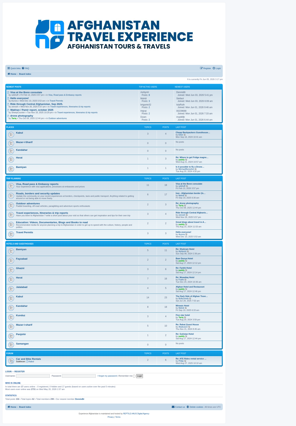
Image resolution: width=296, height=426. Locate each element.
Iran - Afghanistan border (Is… (191, 193)
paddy (182, 159)
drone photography (20, 115)
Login (8, 371)
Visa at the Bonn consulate (24, 92)
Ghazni (20, 268)
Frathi (181, 279)
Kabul (19, 132)
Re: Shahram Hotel (185, 249)
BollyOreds (184, 298)
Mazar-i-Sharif (24, 142)
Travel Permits (56, 101)
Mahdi (181, 195)
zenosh (182, 215)
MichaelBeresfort (186, 169)
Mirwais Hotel (182, 306)
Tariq (181, 205)
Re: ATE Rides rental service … (191, 359)
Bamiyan (21, 167)
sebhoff (182, 186)
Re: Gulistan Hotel (185, 334)
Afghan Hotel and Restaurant (190, 287)
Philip (181, 361)
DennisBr (79, 399)
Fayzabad (21, 258)
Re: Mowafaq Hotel (185, 277)
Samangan (22, 343)
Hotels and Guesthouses (19, 244)
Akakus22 (183, 327)
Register (20, 371)
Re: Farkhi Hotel (184, 268)
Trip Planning (13, 179)
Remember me (127, 376)
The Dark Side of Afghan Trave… (192, 296)
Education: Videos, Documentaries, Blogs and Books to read (52, 222)
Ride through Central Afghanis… (192, 212)
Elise (181, 135)
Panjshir (21, 334)
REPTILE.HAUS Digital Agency (136, 414)
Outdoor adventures (58, 118)
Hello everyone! (18, 98)
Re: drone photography (187, 203)
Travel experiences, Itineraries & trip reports (70, 106)
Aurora (182, 234)
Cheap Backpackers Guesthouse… (193, 132)
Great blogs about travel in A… (191, 222)
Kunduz (20, 315)
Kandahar (22, 149)
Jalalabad (21, 287)
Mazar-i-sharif (24, 324)
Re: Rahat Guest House (187, 324)
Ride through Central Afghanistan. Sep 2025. (35, 104)
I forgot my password (107, 376)
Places (10, 127)
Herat (19, 157)
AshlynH (182, 251)
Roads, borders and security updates (38, 193)
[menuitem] (25, 68)
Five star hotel (183, 315)
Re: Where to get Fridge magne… (192, 157)
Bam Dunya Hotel (184, 258)
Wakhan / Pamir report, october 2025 (30, 109)
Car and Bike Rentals (28, 359)
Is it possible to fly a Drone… (190, 167)
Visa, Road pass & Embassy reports (65, 95)
